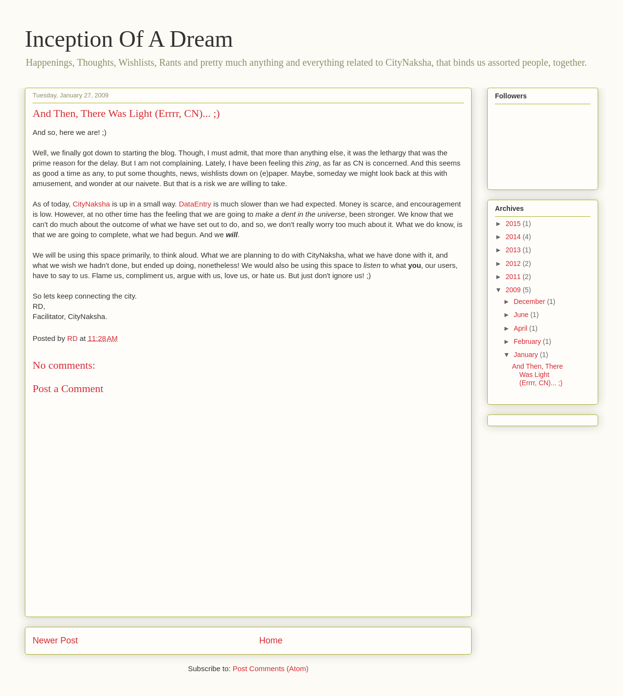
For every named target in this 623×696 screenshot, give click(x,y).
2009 (514, 290)
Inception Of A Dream (129, 39)
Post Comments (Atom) (271, 668)
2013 (514, 250)
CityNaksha (91, 204)
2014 (514, 237)
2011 (514, 277)
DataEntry (195, 204)
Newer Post (55, 640)
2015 (514, 223)
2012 (514, 263)
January (526, 354)
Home (271, 640)
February (528, 341)
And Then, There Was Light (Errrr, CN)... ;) (537, 374)
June (521, 315)
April (521, 328)
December (530, 301)
